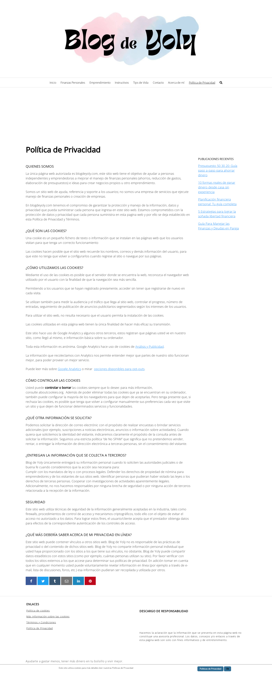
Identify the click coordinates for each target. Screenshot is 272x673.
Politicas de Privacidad (210, 668)
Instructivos (122, 82)
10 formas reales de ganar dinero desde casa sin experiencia (216, 187)
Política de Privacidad (202, 82)
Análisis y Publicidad (149, 346)
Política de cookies (38, 610)
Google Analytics (69, 369)
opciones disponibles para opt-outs (119, 369)
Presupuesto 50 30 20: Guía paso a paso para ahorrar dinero (217, 170)
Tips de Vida (140, 82)
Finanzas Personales (73, 82)
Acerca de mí (176, 82)
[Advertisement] (136, 113)
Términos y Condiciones (41, 622)
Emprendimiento (100, 82)
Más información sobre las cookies (48, 616)
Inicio (53, 82)
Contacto (158, 82)
